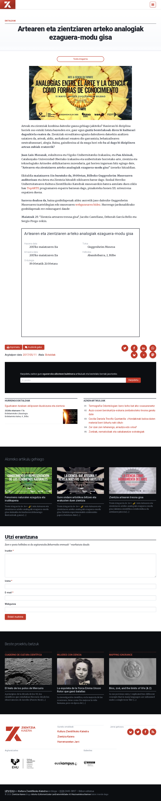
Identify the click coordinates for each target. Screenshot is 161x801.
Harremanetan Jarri (68, 741)
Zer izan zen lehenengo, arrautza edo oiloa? (113, 427)
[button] (124, 348)
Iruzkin (9, 550)
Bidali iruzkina (15, 616)
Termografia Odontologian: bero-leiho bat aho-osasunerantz (122, 405)
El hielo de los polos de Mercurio (24, 688)
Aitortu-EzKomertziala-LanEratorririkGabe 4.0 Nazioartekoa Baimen (61, 794)
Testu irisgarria (80, 59)
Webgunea (10, 604)
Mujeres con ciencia (69, 654)
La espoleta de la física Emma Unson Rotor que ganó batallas (79, 690)
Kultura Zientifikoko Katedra (73, 731)
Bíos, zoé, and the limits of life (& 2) (130, 688)
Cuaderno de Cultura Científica (23, 654)
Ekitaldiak (10, 21)
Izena (8, 581)
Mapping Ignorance (120, 654)
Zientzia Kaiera (65, 736)
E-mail (9, 592)
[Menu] (153, 4)
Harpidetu (133, 380)
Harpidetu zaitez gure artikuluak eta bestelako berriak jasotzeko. (68, 374)
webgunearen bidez (87, 204)
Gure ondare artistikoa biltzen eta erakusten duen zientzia (76, 499)
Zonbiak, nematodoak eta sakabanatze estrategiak (116, 431)
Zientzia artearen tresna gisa (126, 497)
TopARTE (33, 188)
